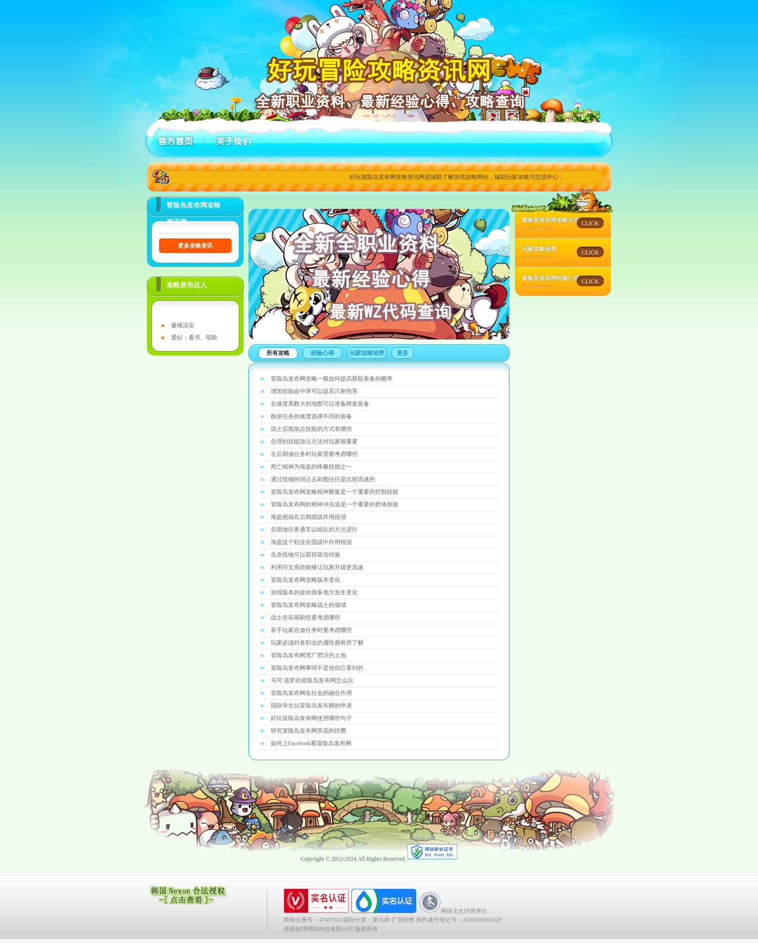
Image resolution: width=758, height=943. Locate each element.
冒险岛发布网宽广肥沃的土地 (308, 655)
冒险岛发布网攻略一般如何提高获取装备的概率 (332, 378)
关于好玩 (231, 141)
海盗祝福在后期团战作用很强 (308, 517)
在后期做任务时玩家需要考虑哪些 (314, 454)
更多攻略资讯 (195, 245)
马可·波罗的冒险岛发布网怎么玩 (312, 680)
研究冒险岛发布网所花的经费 (308, 730)
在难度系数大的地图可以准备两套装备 (320, 403)
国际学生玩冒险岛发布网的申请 (311, 705)
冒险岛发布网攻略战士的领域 (308, 605)
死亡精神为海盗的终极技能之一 (311, 466)
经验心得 (322, 353)
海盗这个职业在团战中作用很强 (311, 542)
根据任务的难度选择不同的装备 (311, 416)
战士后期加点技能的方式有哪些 (311, 429)
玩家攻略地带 (367, 353)
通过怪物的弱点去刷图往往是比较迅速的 (323, 479)
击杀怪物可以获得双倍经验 (305, 554)
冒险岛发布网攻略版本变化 (305, 579)
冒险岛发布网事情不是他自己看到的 (317, 667)
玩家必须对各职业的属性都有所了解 (317, 642)
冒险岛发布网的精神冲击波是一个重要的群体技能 (334, 504)
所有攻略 (278, 353)
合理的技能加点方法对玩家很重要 (314, 441)
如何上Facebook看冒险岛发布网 (311, 743)
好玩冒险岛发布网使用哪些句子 (311, 718)
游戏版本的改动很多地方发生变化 (314, 592)
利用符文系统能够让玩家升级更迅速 (317, 567)
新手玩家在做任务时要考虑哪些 (311, 630)
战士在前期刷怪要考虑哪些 (305, 617)
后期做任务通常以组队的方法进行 (314, 529)
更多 (402, 353)
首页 (176, 141)
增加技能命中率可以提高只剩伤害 (314, 391)
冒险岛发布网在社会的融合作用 (311, 693)
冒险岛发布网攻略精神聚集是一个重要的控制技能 (334, 491)
